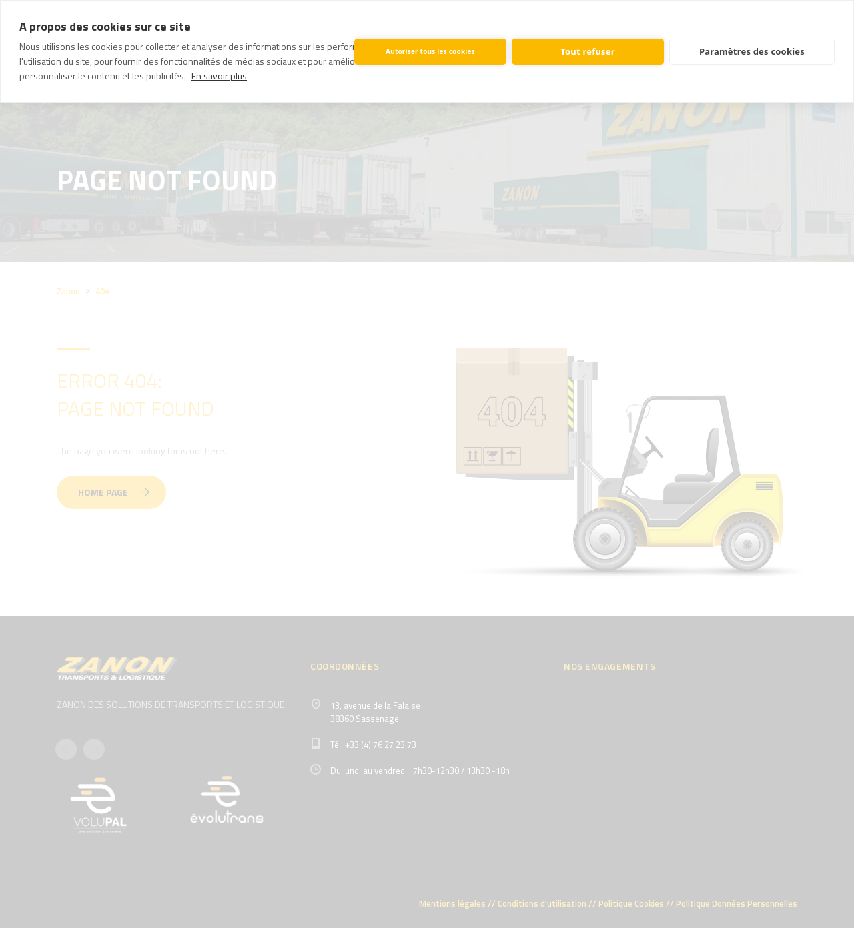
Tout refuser (587, 51)
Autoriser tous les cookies (430, 51)
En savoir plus (219, 76)
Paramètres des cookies (752, 51)
